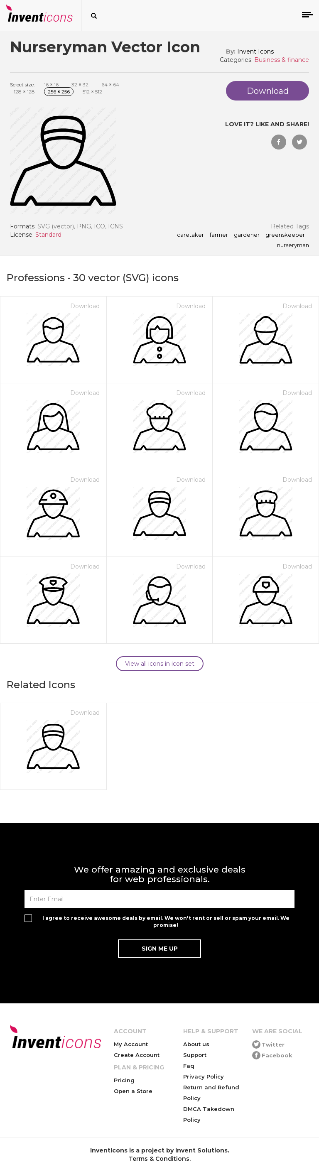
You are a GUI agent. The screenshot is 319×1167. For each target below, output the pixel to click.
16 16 (51, 84)
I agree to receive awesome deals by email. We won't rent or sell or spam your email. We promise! (166, 921)
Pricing (124, 1080)
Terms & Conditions (159, 1158)
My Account (131, 1044)
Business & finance (281, 60)
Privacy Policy (203, 1076)
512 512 (92, 91)
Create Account (137, 1055)
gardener (247, 235)
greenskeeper (285, 235)
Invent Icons (255, 51)
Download (85, 306)
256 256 (59, 91)
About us (196, 1044)
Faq (188, 1065)
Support (194, 1055)
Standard (48, 234)
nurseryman (293, 245)
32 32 (79, 84)
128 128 (24, 91)
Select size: (22, 84)
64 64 (110, 84)
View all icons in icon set (159, 663)
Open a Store (133, 1091)
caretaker (190, 235)
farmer (219, 235)
